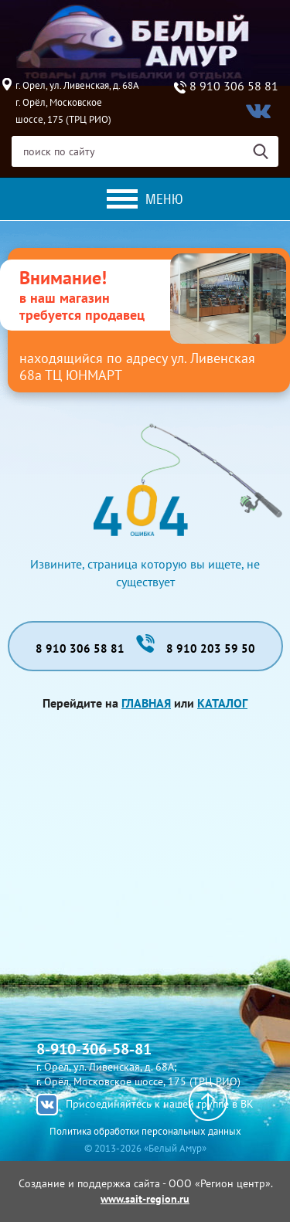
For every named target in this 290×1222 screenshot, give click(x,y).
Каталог (222, 703)
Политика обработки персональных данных (145, 1131)
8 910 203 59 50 (210, 648)
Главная (146, 703)
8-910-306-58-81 (94, 1049)
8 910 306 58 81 (233, 86)
